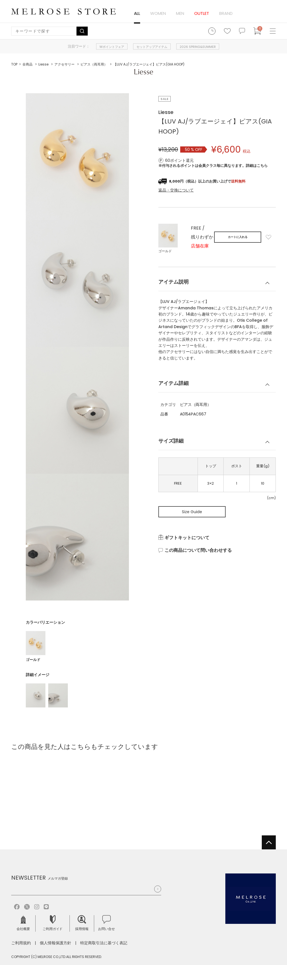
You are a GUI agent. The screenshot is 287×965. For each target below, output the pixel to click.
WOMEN (158, 13)
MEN (180, 13)
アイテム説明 (173, 281)
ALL (137, 13)
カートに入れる (237, 237)
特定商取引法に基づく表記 (103, 943)
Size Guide (192, 512)
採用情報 (82, 923)
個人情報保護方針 (55, 943)
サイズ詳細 (171, 440)
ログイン (243, 13)
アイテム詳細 (173, 383)
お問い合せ (106, 923)
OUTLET (201, 13)
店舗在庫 (200, 246)
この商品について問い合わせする (198, 550)
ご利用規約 (21, 943)
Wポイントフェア (111, 47)
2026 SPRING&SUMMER (198, 47)
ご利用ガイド (53, 923)
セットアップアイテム (151, 47)
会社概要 (23, 923)
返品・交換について (176, 190)
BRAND (226, 13)
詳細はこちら (257, 165)
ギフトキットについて (187, 538)
